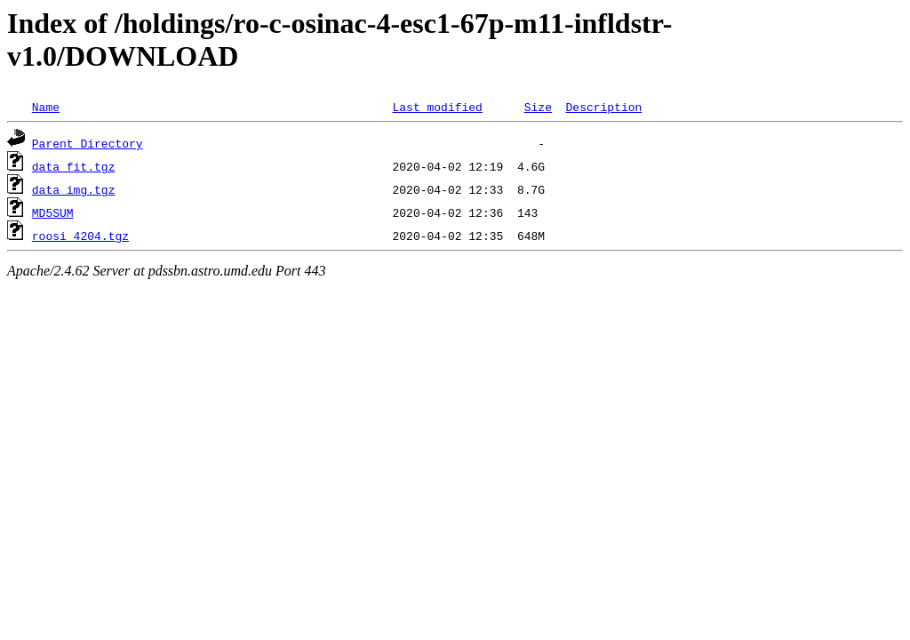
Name (46, 107)
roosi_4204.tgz (80, 236)
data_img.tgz (74, 189)
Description (603, 107)
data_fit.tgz (74, 166)
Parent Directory (87, 143)
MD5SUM (53, 212)
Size (538, 107)
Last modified (437, 107)
